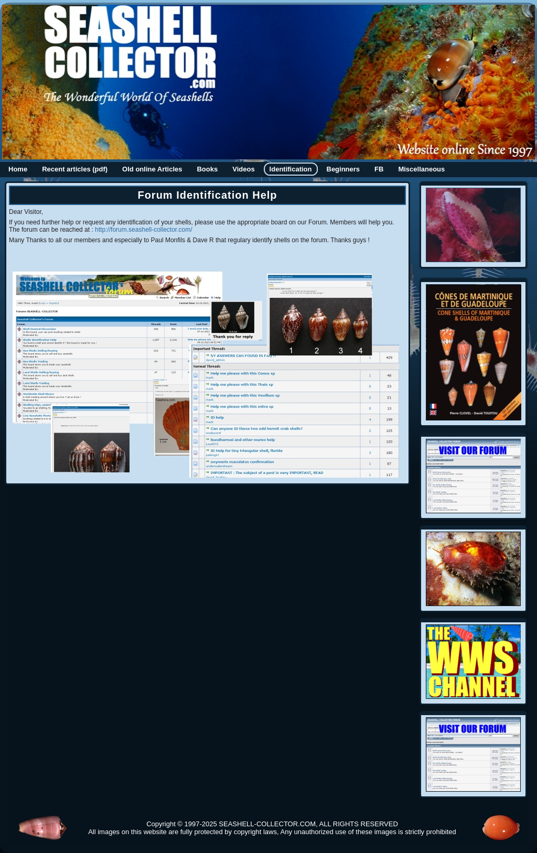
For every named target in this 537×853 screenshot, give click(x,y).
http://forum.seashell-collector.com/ (143, 229)
